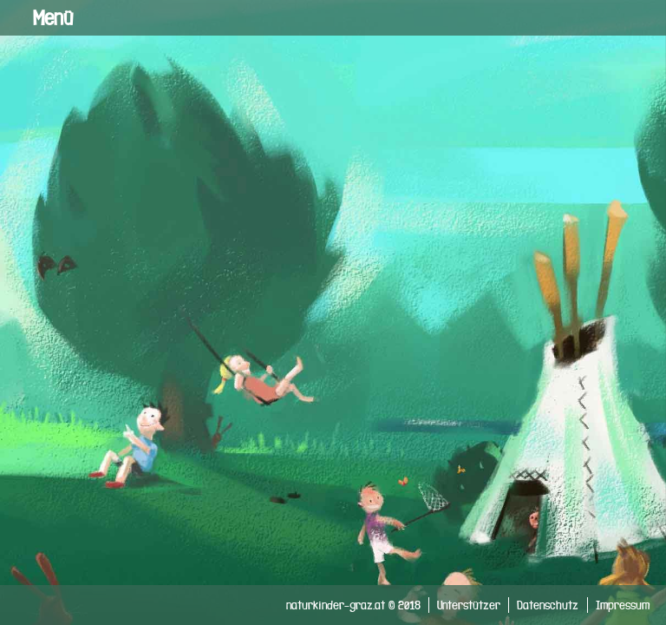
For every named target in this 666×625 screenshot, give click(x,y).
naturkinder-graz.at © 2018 (353, 605)
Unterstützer (468, 605)
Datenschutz (547, 605)
